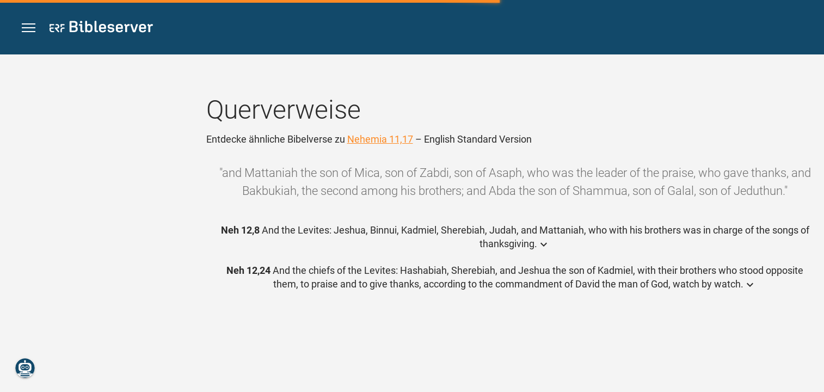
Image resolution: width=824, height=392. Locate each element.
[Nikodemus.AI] (25, 368)
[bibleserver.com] (101, 28)
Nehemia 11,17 (380, 139)
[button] (28, 28)
